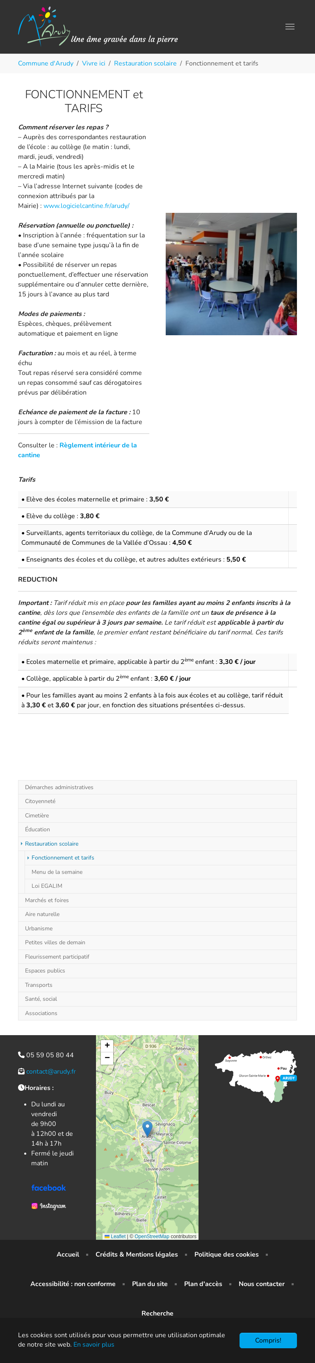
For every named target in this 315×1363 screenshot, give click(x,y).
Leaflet (115, 1236)
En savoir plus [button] (93, 1344)
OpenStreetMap (152, 1236)
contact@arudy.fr (51, 1071)
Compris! (268, 1340)
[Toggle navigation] (290, 27)
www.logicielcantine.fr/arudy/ (86, 205)
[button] (147, 1129)
